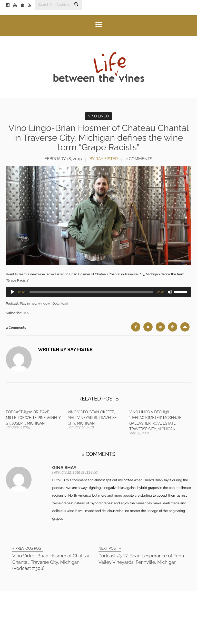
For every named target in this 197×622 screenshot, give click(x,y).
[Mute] (170, 292)
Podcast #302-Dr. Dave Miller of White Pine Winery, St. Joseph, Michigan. (33, 417)
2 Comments (139, 158)
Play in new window (35, 303)
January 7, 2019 (18, 427)
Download (60, 303)
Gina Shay (64, 467)
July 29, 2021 (139, 433)
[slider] (91, 292)
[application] (98, 292)
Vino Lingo (98, 116)
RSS (26, 313)
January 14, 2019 (81, 427)
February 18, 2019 (63, 158)
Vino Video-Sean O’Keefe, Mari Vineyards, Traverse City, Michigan (92, 417)
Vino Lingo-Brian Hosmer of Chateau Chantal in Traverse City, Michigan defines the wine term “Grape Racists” (98, 137)
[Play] (12, 292)
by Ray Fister (104, 158)
